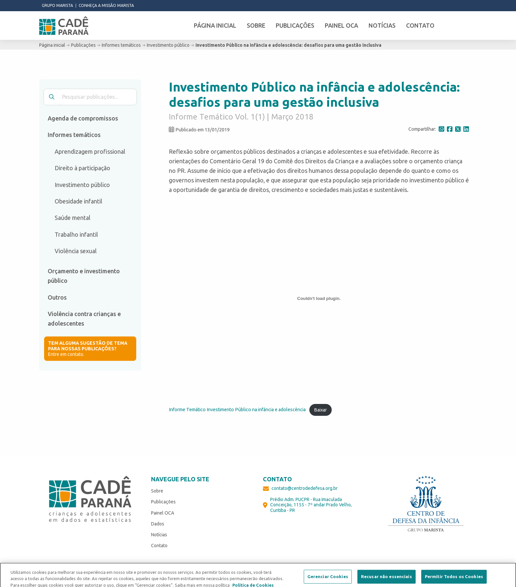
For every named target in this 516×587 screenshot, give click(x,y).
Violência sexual (76, 251)
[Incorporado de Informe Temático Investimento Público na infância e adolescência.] (319, 298)
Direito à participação (82, 168)
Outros (57, 297)
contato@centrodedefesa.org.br (304, 488)
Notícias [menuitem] (382, 25)
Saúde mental (72, 217)
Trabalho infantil (76, 234)
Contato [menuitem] (420, 25)
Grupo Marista (57, 6)
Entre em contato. (90, 348)
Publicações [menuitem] (295, 25)
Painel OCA (162, 513)
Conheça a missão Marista (106, 6)
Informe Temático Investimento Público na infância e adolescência (237, 410)
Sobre (157, 491)
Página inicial (52, 45)
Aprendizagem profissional (90, 151)
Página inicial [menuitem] (215, 25)
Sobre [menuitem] (256, 25)
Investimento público (168, 45)
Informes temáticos (121, 45)
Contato (159, 545)
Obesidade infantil (78, 201)
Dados (157, 523)
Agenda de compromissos (83, 118)
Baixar (320, 410)
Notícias (159, 534)
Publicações (83, 45)
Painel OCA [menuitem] (341, 25)
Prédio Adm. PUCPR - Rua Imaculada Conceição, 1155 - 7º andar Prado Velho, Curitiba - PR (311, 505)
